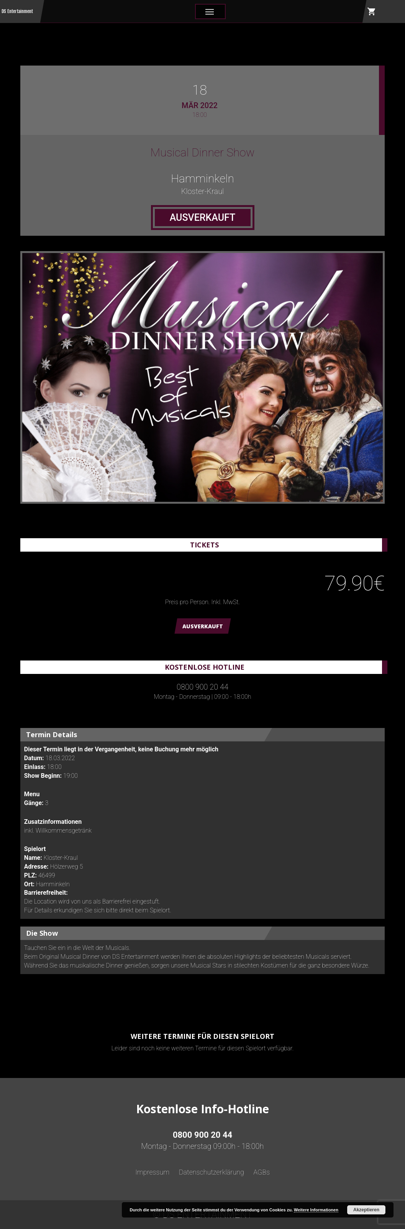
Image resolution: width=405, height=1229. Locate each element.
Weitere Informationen (316, 1210)
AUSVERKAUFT (202, 626)
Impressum (152, 1172)
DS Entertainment (17, 11)
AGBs (261, 1172)
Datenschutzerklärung (211, 1172)
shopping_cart (371, 11)
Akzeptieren (366, 1210)
